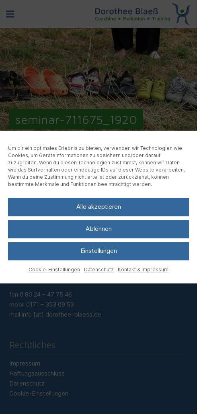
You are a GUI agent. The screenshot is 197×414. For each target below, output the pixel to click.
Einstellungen (98, 250)
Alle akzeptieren (98, 206)
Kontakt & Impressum (143, 270)
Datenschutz (99, 270)
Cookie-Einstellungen (54, 270)
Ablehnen (99, 228)
